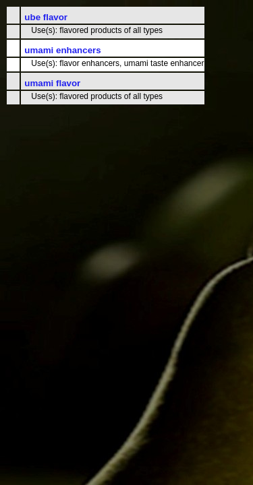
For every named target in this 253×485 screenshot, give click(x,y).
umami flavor (52, 83)
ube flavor (45, 17)
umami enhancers (62, 50)
